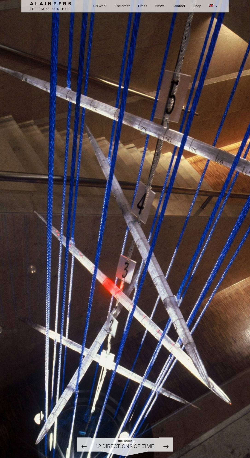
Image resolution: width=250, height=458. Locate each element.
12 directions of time (125, 444)
